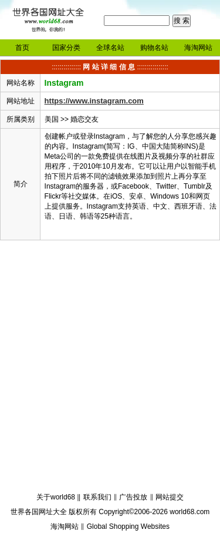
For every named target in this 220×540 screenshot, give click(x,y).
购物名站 (154, 47)
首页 (22, 47)
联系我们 (97, 497)
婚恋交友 (84, 119)
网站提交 (169, 497)
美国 (52, 119)
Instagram (64, 83)
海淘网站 (198, 47)
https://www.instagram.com (94, 100)
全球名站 (110, 47)
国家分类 (66, 47)
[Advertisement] (110, 368)
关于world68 (55, 497)
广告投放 (133, 497)
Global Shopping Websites (128, 526)
